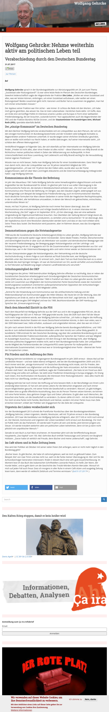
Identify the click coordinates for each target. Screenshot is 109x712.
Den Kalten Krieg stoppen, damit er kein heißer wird (34, 515)
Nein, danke (90, 700)
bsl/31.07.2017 (81, 471)
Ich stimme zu (75, 700)
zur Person (11, 73)
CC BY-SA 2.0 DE (24, 556)
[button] (16, 487)
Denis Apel (8, 556)
